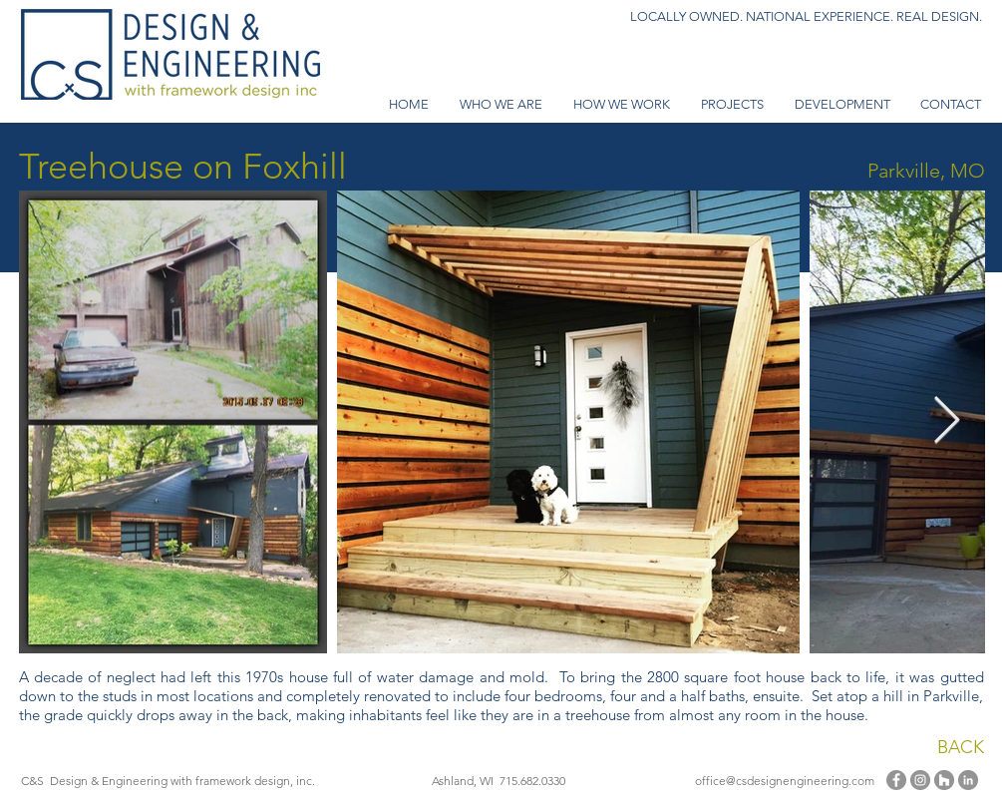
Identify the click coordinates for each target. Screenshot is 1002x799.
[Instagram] (920, 780)
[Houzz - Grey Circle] (944, 780)
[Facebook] (896, 780)
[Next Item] (947, 422)
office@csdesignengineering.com (784, 780)
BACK (960, 747)
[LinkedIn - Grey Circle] (968, 780)
